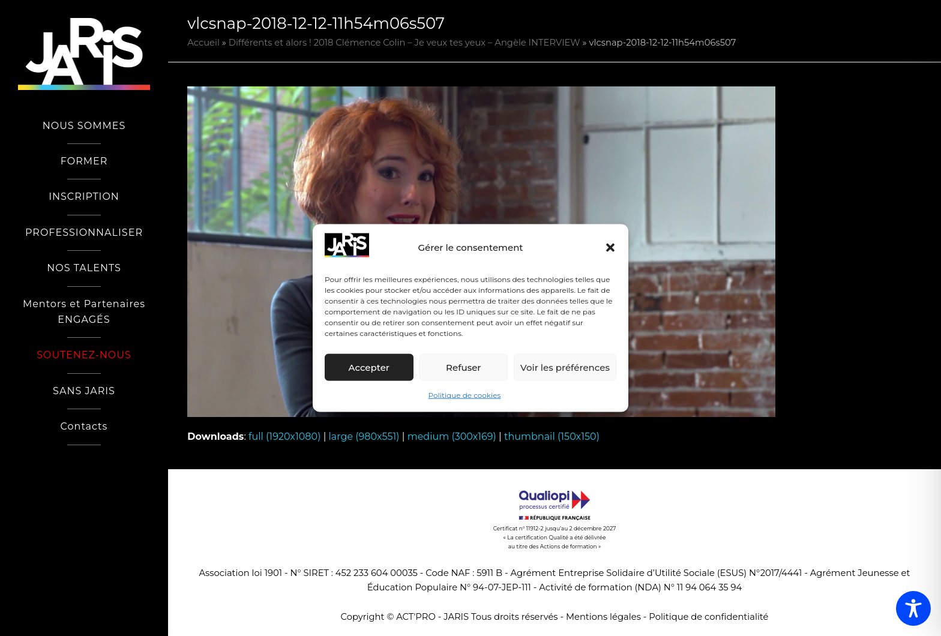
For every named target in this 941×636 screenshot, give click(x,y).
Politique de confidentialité (708, 616)
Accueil (203, 42)
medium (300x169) (451, 436)
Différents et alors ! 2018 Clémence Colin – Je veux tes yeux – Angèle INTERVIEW (404, 42)
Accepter (369, 367)
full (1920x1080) (284, 436)
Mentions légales (603, 616)
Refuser (463, 367)
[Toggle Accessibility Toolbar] (913, 608)
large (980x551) (364, 436)
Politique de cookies (464, 395)
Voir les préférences (565, 367)
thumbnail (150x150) (552, 436)
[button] (610, 248)
